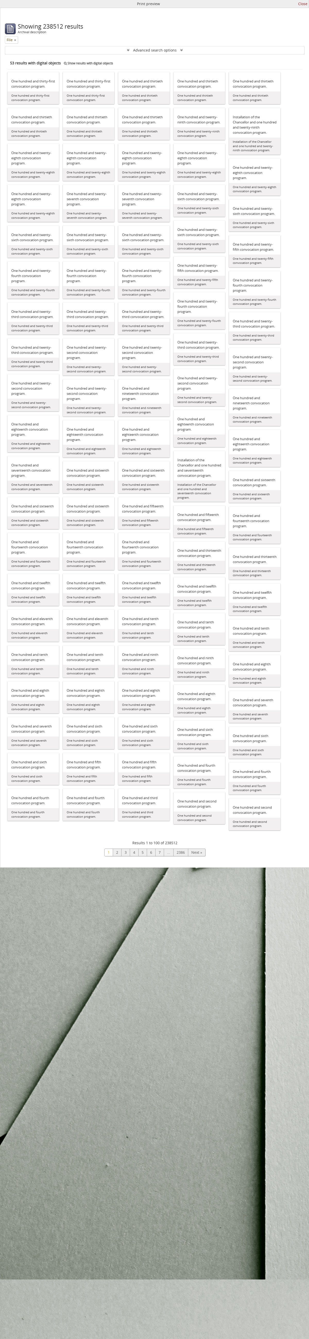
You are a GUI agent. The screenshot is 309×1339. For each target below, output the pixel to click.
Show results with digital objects (88, 63)
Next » (196, 852)
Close (302, 3)
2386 (181, 852)
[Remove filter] (15, 40)
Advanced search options (155, 50)
